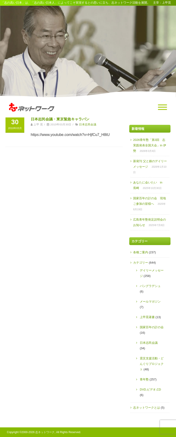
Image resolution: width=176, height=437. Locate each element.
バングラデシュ (150, 286)
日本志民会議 (87, 121)
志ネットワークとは (146, 407)
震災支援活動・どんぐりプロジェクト (152, 364)
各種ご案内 (140, 252)
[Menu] (162, 107)
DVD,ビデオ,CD (150, 389)
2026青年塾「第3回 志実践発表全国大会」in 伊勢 (149, 145)
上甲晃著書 (147, 317)
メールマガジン (150, 301)
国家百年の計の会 (152, 327)
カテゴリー (140, 262)
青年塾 (144, 379)
